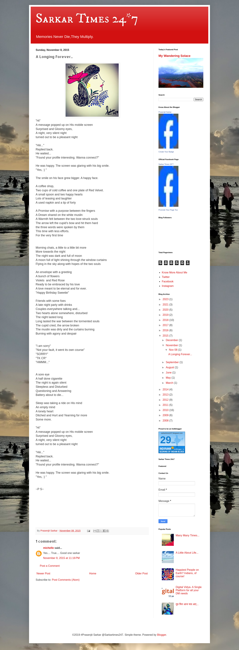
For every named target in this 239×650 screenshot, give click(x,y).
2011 (166, 405)
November (172, 345)
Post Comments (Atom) (66, 579)
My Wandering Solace (175, 56)
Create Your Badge (166, 152)
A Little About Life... (187, 552)
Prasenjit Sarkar (165, 112)
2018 (166, 320)
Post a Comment (50, 565)
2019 (166, 314)
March (170, 382)
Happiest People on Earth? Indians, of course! (187, 573)
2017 (166, 325)
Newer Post (43, 573)
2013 (166, 394)
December (172, 340)
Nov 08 (173, 349)
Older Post (141, 573)
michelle (48, 547)
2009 (166, 415)
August (170, 367)
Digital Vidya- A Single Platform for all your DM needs (188, 590)
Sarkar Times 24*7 (87, 18)
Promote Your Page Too (168, 210)
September (173, 362)
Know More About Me (174, 272)
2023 (166, 299)
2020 (166, 309)
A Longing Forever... (180, 354)
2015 (166, 335)
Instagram (168, 286)
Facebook (167, 281)
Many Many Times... (187, 535)
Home (92, 573)
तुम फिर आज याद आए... (187, 604)
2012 (166, 399)
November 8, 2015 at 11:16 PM (61, 558)
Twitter (166, 277)
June (169, 372)
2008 (166, 420)
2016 (166, 330)
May (169, 377)
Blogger (161, 634)
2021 (166, 304)
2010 (166, 410)
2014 (166, 389)
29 (165, 439)
